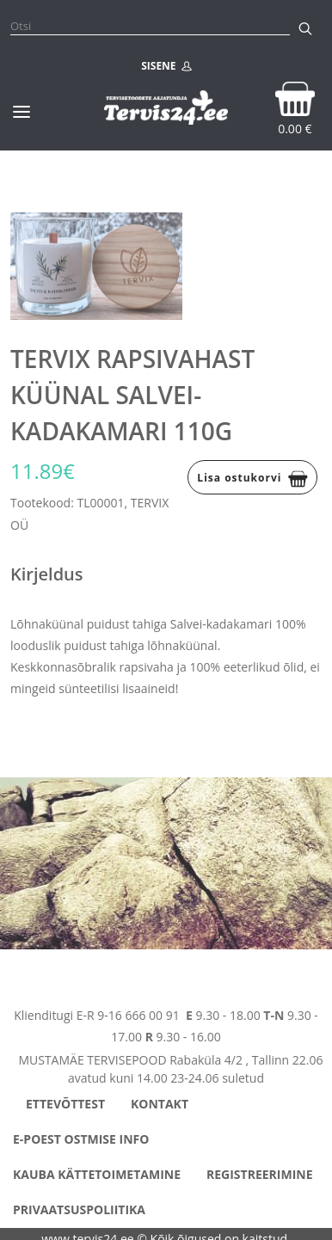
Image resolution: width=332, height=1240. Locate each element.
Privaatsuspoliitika (79, 1209)
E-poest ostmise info (81, 1139)
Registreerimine (259, 1174)
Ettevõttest (65, 1104)
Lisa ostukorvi (252, 479)
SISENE (166, 66)
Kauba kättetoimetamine (97, 1174)
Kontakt (159, 1104)
